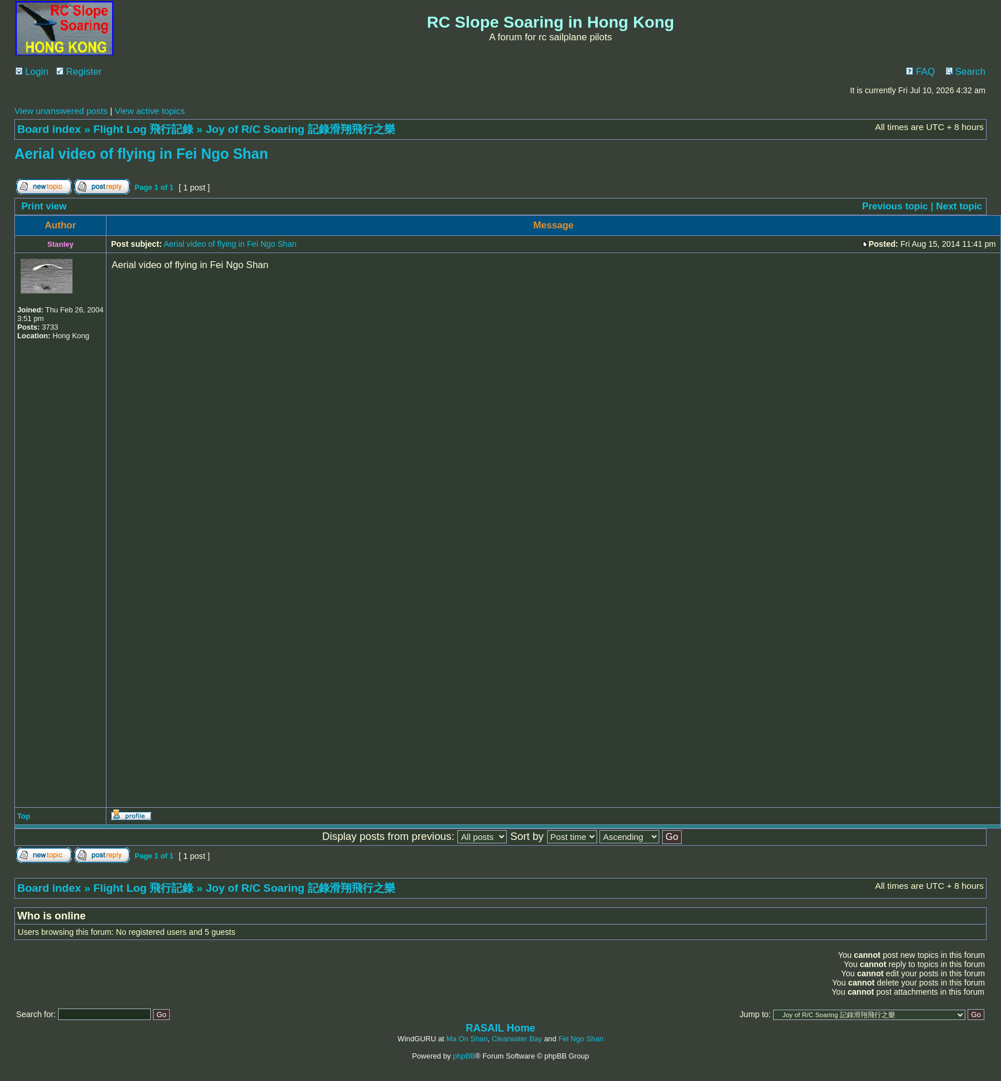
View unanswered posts (61, 111)
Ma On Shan (467, 1038)
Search (965, 71)
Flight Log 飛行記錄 (143, 129)
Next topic (959, 206)
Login (32, 71)
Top (23, 816)
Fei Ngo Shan (581, 1038)
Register (79, 71)
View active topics (149, 111)
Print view (44, 206)
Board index (49, 129)
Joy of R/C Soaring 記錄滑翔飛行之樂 (300, 129)
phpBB (464, 1056)
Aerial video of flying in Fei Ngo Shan (141, 154)
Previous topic (895, 206)
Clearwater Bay (517, 1038)
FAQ (920, 71)
